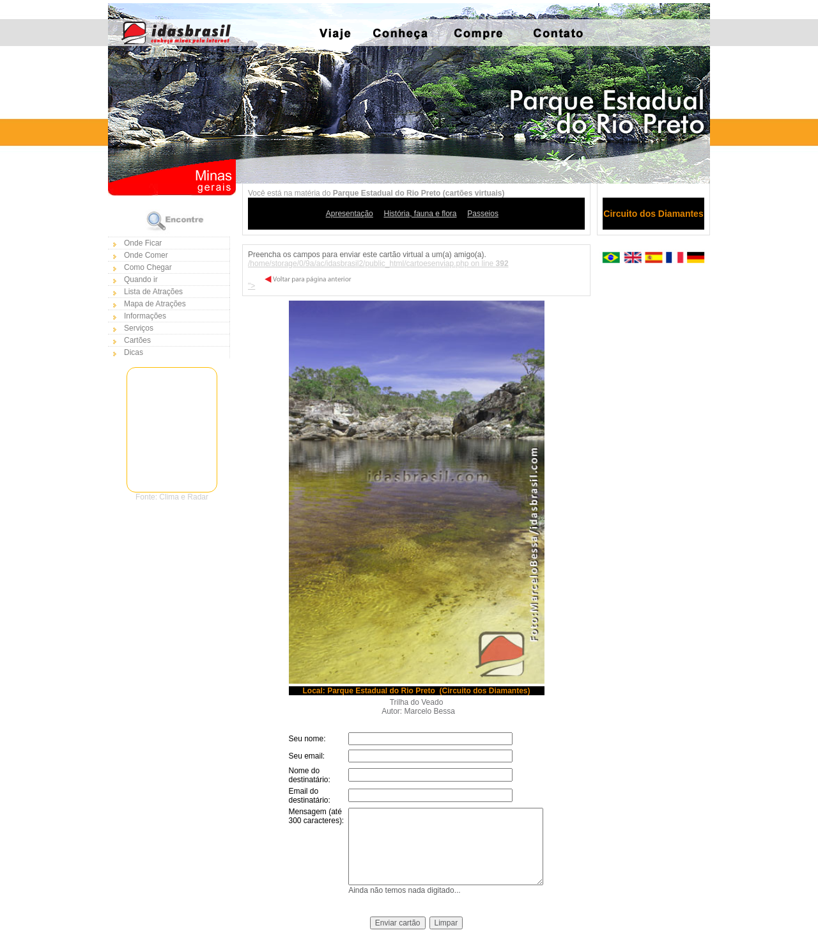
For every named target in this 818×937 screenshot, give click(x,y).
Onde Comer (146, 255)
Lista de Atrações (153, 291)
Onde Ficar (143, 243)
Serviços (138, 328)
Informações (145, 315)
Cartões (137, 340)
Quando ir (141, 279)
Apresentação (349, 213)
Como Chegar (148, 267)
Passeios (482, 213)
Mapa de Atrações (155, 303)
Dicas (133, 352)
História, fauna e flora (419, 213)
